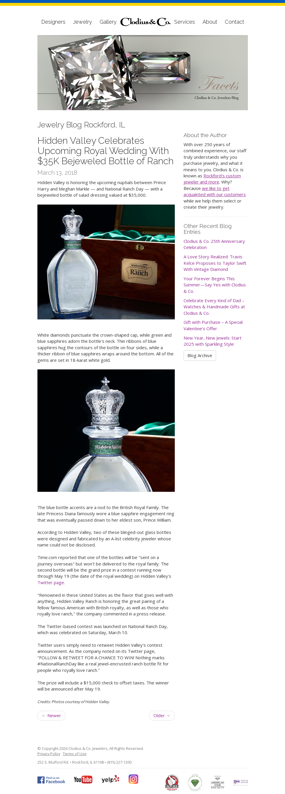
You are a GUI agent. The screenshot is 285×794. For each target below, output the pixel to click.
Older (161, 715)
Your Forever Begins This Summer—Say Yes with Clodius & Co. (215, 285)
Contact (234, 22)
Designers (53, 22)
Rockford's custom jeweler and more (212, 179)
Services (184, 22)
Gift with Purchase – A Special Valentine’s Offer (213, 325)
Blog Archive (199, 355)
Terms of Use (75, 753)
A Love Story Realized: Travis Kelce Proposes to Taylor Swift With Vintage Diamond (215, 263)
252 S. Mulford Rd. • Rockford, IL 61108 (70, 762)
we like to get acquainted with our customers (215, 191)
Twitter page (50, 582)
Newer (51, 715)
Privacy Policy (48, 753)
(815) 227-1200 (119, 762)
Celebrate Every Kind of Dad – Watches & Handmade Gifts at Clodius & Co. (214, 306)
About (210, 22)
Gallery (108, 22)
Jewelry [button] (82, 22)
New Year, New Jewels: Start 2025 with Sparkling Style (212, 341)
